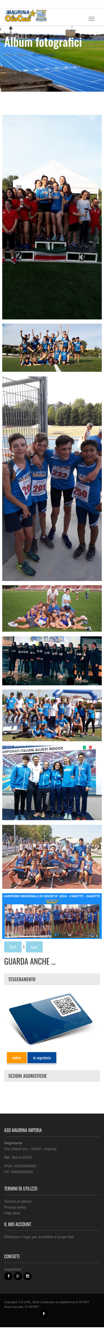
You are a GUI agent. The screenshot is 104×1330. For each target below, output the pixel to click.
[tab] (52, 979)
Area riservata (13, 1306)
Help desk (12, 1213)
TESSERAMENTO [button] (21, 979)
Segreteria (12, 1269)
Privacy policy (15, 1207)
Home (8, 54)
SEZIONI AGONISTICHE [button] (27, 1076)
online (16, 1057)
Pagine (22, 54)
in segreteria (42, 1057)
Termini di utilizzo (18, 1201)
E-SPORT (82, 1302)
